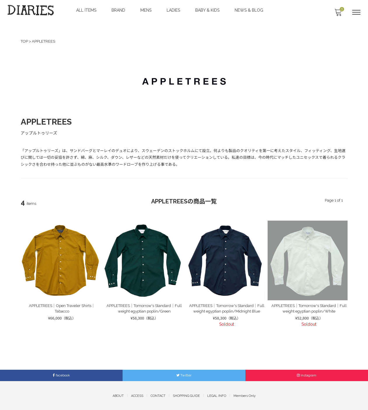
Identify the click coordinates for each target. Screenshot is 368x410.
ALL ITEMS (87, 10)
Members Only (244, 395)
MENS (146, 10)
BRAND (119, 10)
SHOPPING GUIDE (186, 395)
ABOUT (118, 395)
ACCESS (137, 395)
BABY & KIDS (208, 10)
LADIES (174, 10)
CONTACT (158, 395)
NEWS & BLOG (249, 10)
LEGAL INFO (216, 395)
